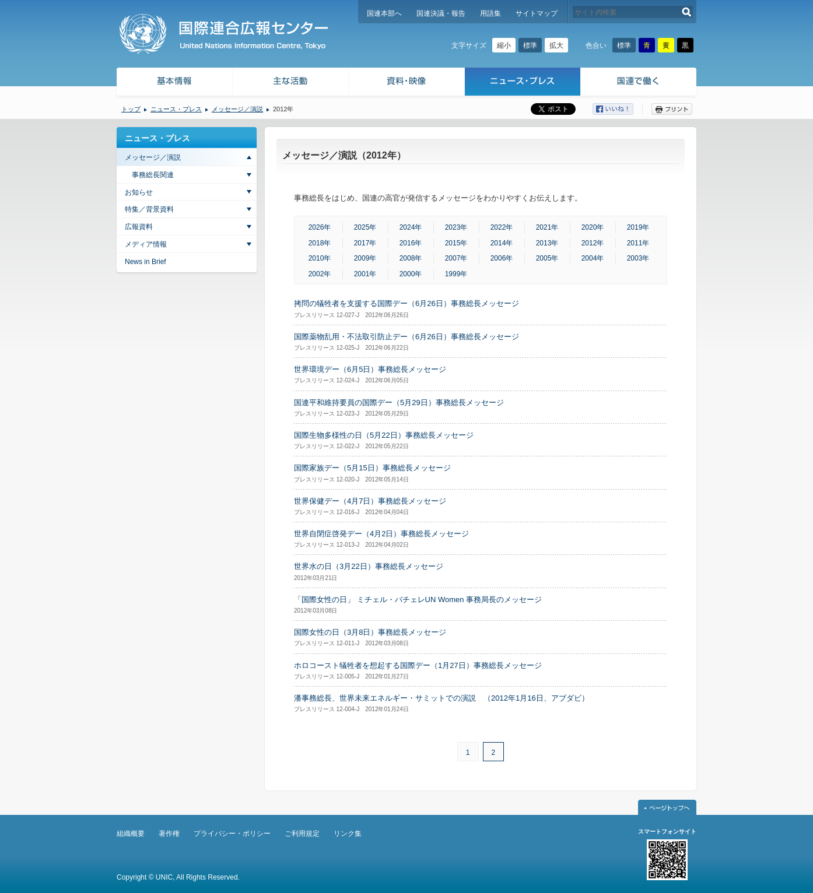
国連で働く (639, 83)
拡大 (556, 45)
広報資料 (139, 227)
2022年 (501, 227)
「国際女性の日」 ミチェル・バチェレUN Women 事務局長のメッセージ (418, 599)
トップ (131, 109)
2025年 (365, 227)
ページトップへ (667, 807)
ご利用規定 (302, 833)
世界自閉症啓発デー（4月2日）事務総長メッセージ (381, 533)
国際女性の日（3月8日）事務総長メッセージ (370, 632)
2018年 (320, 243)
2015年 (456, 243)
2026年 (320, 227)
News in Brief (145, 262)
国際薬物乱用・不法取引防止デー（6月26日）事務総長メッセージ (406, 336)
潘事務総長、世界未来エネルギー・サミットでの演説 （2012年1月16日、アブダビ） (441, 698)
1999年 (456, 274)
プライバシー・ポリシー (232, 833)
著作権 (169, 833)
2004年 (592, 258)
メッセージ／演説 (237, 109)
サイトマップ (537, 13)
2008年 (411, 258)
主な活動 (291, 83)
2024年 (411, 227)
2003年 (638, 258)
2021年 (547, 227)
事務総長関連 (153, 175)
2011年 (638, 243)
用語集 (490, 13)
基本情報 (174, 83)
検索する (687, 12)
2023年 (456, 227)
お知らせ (139, 192)
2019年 (638, 227)
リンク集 (348, 833)
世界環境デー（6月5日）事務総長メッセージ (370, 369)
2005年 (547, 258)
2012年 (592, 243)
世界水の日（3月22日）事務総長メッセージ (368, 566)
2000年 (411, 274)
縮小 (504, 45)
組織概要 (131, 833)
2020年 (592, 227)
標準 (530, 45)
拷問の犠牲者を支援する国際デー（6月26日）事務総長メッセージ (406, 303)
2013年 (547, 243)
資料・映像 (407, 83)
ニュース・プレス (523, 83)
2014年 (501, 243)
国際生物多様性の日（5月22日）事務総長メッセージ (384, 435)
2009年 (365, 258)
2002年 (320, 274)
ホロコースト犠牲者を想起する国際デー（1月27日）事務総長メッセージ (418, 665)
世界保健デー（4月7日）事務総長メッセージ (370, 501)
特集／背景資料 (149, 209)
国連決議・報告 (440, 13)
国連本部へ (384, 13)
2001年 (365, 274)
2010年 (320, 258)
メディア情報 (146, 244)
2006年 (501, 258)
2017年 (365, 243)
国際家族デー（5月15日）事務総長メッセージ (372, 467)
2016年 (411, 243)
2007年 (456, 258)
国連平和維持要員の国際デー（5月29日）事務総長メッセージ (399, 402)
